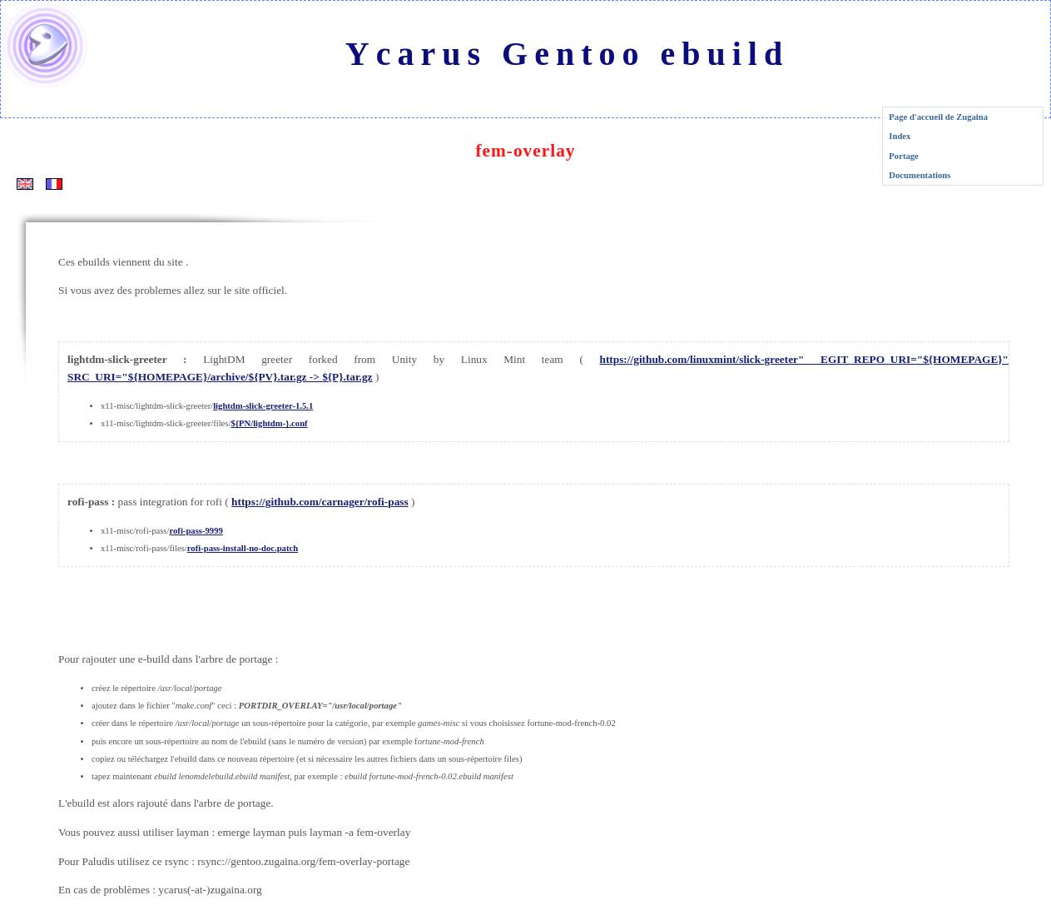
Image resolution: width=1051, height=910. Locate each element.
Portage (904, 156)
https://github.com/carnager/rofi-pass (320, 501)
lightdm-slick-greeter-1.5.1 (263, 405)
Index (899, 136)
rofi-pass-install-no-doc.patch (242, 548)
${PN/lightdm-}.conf (269, 423)
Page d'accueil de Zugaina (938, 117)
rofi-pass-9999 (195, 530)
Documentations (919, 175)
